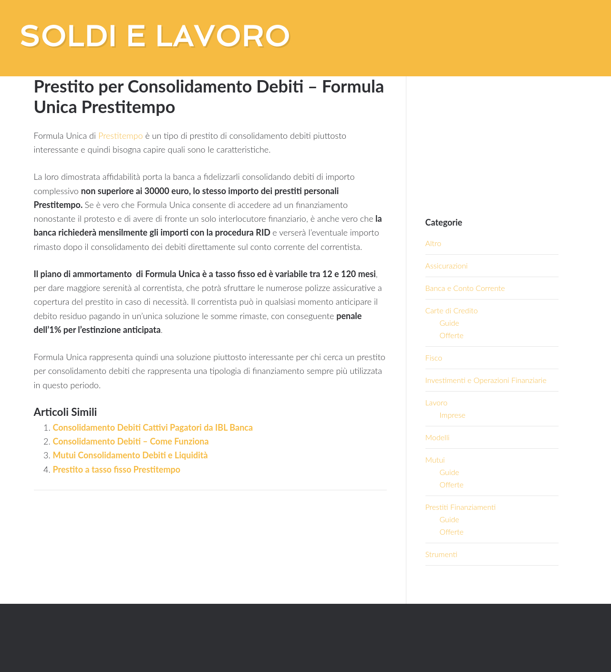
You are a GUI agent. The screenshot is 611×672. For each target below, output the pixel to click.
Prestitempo (120, 135)
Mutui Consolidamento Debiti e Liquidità (130, 455)
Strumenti (441, 553)
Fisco (434, 357)
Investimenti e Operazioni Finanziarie (486, 379)
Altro (433, 243)
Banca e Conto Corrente (465, 287)
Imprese (453, 414)
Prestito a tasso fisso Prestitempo (117, 469)
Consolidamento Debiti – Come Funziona (131, 441)
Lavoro (436, 402)
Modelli (437, 437)
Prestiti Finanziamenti (460, 506)
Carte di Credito (451, 310)
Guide (449, 322)
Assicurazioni (446, 265)
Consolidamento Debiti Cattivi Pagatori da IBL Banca (153, 427)
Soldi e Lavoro (154, 36)
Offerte (452, 335)
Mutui (435, 459)
